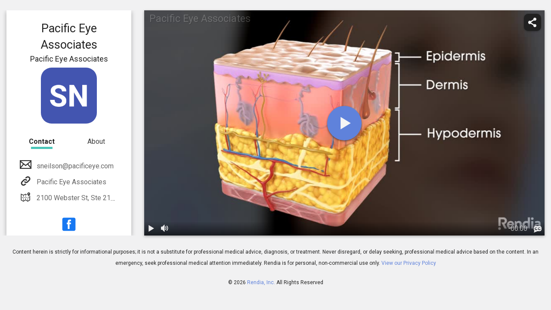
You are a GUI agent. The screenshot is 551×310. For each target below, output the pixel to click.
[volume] (165, 229)
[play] (344, 123)
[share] (532, 22)
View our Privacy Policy (408, 263)
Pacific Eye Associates (70, 182)
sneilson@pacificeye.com (74, 166)
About (96, 141)
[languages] (538, 229)
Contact (42, 141)
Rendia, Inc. (261, 282)
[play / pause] (151, 229)
